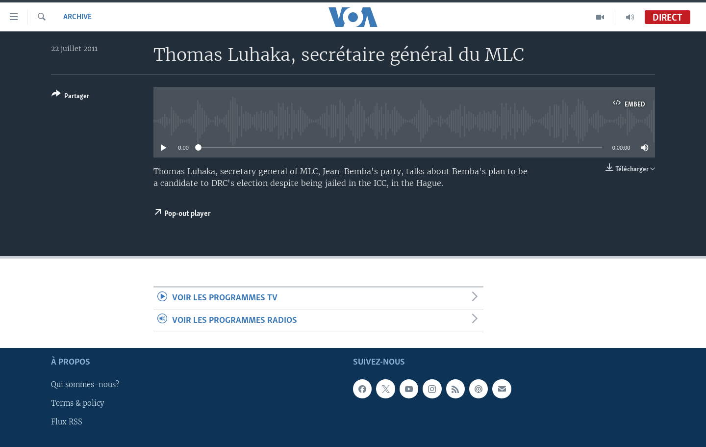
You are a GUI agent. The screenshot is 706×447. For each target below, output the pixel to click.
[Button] (70, 97)
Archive (77, 17)
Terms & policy (77, 403)
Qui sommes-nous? (85, 384)
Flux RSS (66, 422)
